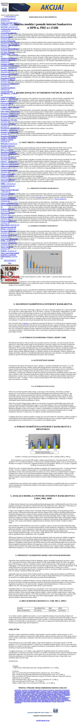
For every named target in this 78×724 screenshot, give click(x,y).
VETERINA (54, 701)
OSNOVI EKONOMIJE (53, 696)
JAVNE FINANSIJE (39, 693)
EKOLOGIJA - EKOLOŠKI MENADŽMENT (31, 691)
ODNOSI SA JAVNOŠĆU (64, 695)
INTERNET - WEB (25, 693)
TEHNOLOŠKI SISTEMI (66, 700)
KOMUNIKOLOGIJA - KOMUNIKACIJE (52, 693)
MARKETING (60, 694)
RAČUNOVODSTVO (51, 699)
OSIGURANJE (62, 696)
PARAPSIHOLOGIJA (19, 697)
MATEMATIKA (67, 694)
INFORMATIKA (18, 693)
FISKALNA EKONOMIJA (41, 692)
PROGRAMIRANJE (19, 699)
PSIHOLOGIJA (27, 699)
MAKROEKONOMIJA (52, 694)
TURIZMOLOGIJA (19, 701)
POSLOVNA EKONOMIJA (55, 697)
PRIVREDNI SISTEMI (45, 698)
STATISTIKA (57, 700)
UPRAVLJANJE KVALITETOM (30, 701)
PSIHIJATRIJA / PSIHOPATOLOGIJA (39, 699)
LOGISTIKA (27, 694)
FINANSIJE (49, 691)
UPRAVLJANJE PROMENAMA (44, 701)
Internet (39, 197)
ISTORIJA (32, 693)
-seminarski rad (8, 79)
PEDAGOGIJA (27, 697)
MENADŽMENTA (11, 16)
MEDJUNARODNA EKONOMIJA (27, 695)
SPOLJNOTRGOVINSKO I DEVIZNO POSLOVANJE (26, 700)
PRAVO (16, 698)
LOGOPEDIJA (34, 694)
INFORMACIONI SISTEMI (63, 692)
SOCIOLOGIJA (65, 699)
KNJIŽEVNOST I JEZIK (20, 694)
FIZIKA (49, 692)
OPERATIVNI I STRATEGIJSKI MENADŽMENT (25, 696)
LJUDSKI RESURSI (42, 694)
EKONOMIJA (51, 690)
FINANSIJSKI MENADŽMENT (29, 692)
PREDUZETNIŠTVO (35, 698)
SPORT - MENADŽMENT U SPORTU (46, 700)
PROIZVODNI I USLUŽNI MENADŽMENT (59, 698)
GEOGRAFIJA (55, 692)
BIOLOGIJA (45, 690)
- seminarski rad (8, 19)
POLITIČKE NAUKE (35, 697)
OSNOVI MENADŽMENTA (42, 696)
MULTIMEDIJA (55, 695)
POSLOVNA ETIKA (65, 697)
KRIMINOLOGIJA (65, 693)
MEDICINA (17, 695)
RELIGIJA (59, 699)
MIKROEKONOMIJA (46, 695)
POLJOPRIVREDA (45, 697)
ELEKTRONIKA (58, 690)
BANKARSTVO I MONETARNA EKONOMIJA (32, 690)
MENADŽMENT (38, 695)
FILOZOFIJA (43, 691)
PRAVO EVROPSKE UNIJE (24, 698)
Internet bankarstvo (60, 199)
